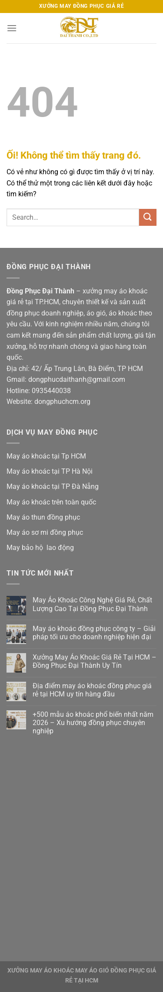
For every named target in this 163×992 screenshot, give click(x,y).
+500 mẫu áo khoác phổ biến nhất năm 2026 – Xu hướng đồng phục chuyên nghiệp (93, 722)
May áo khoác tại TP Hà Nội (50, 471)
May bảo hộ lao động (40, 547)
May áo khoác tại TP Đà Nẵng (53, 486)
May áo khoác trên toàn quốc (51, 502)
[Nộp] (147, 217)
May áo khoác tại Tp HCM (46, 456)
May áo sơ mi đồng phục (45, 532)
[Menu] (12, 28)
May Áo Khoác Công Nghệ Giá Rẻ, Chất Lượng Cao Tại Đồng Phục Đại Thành (92, 604)
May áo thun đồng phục (43, 517)
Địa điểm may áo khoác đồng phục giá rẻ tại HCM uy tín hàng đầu (92, 690)
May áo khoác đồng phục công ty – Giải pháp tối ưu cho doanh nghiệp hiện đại (94, 632)
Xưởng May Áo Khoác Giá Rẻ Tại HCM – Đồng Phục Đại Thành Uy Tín (94, 661)
